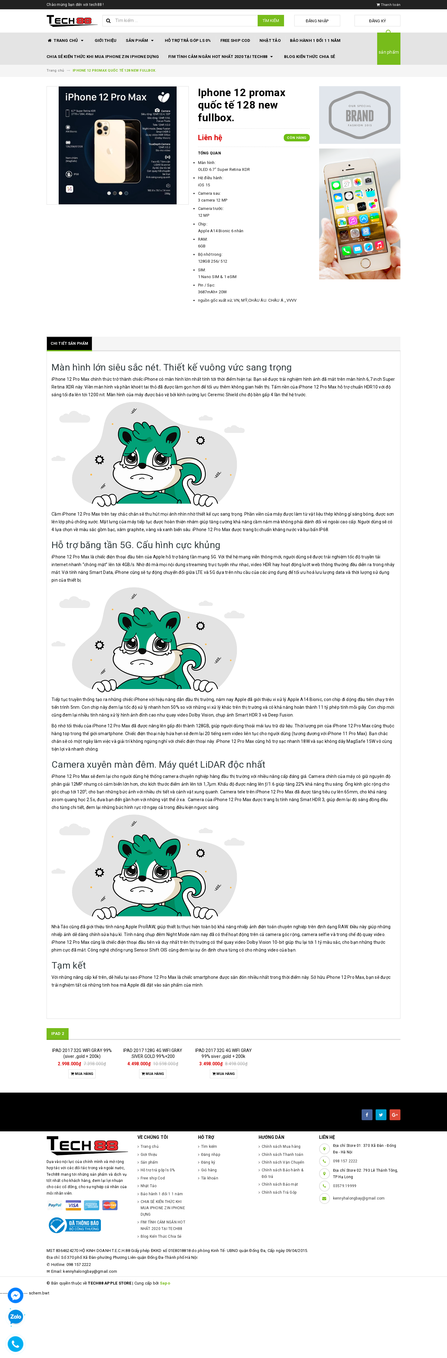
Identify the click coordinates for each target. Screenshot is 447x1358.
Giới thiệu (106, 40)
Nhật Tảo (270, 40)
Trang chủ (66, 41)
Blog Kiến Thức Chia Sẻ (309, 56)
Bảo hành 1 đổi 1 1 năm (315, 40)
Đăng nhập (339, 21)
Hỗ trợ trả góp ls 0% (188, 40)
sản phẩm (389, 52)
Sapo (165, 1344)
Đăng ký (385, 21)
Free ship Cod (235, 40)
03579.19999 (345, 1247)
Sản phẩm (140, 41)
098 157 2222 (345, 1222)
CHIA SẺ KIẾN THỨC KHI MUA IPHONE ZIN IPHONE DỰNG (103, 56)
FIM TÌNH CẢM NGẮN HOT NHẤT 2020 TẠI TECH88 (221, 57)
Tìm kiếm (271, 20)
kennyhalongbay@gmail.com (359, 1260)
